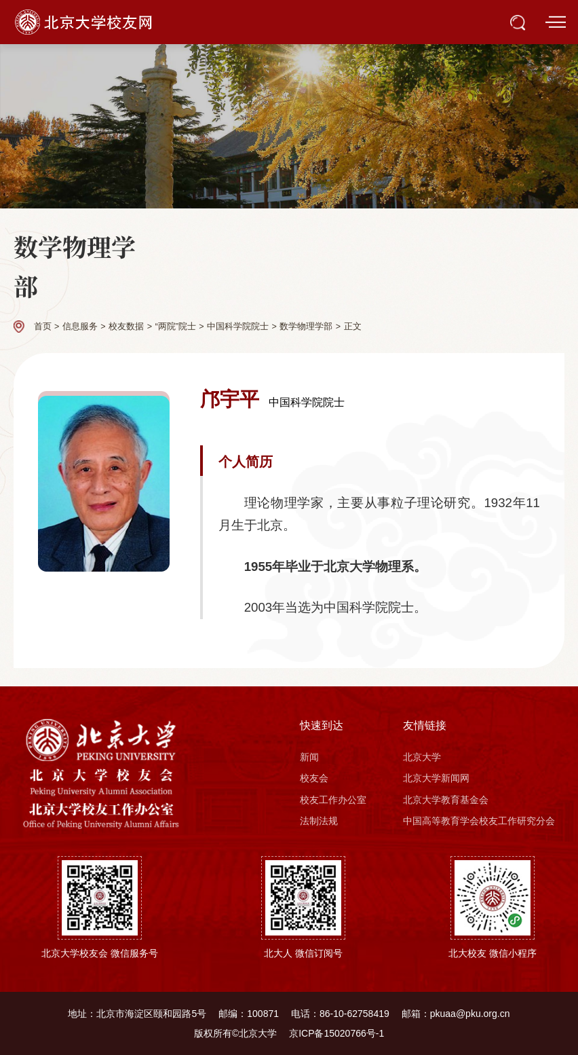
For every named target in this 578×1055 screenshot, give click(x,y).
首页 (43, 326)
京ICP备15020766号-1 (336, 1033)
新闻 (309, 757)
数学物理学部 (306, 326)
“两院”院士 (175, 326)
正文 (353, 326)
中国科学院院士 (238, 326)
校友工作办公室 (333, 799)
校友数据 (126, 326)
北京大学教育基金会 (445, 799)
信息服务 (80, 326)
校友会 (314, 778)
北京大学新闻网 (436, 778)
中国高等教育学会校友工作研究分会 (479, 820)
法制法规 (319, 820)
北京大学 (422, 757)
